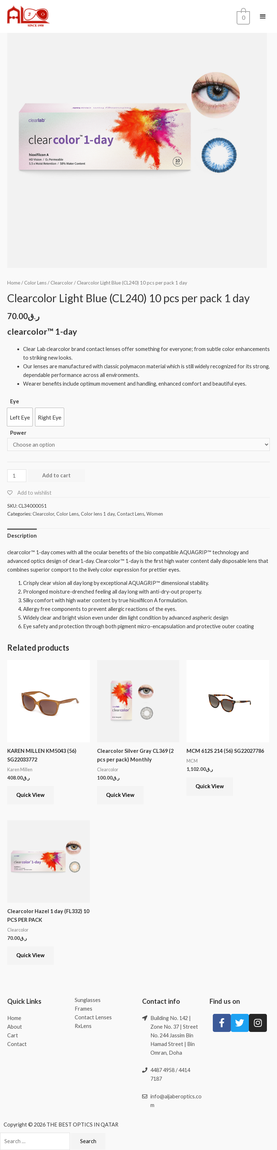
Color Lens (35, 283)
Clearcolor (61, 283)
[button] (19, 417)
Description (22, 536)
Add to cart (56, 475)
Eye (14, 401)
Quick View (30, 795)
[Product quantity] (16, 475)
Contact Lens (130, 514)
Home (13, 283)
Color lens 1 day (98, 514)
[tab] (22, 536)
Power (18, 433)
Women (154, 514)
